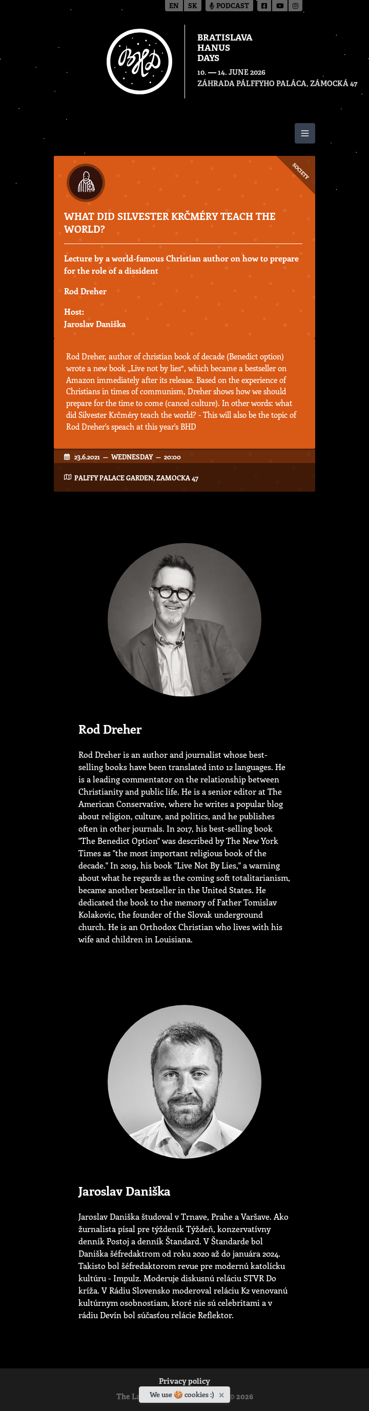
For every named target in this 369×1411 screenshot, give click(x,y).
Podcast (229, 6)
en (174, 6)
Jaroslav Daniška (95, 323)
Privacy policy (184, 1382)
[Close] (223, 1393)
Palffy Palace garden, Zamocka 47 (136, 477)
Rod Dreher (85, 291)
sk (192, 6)
